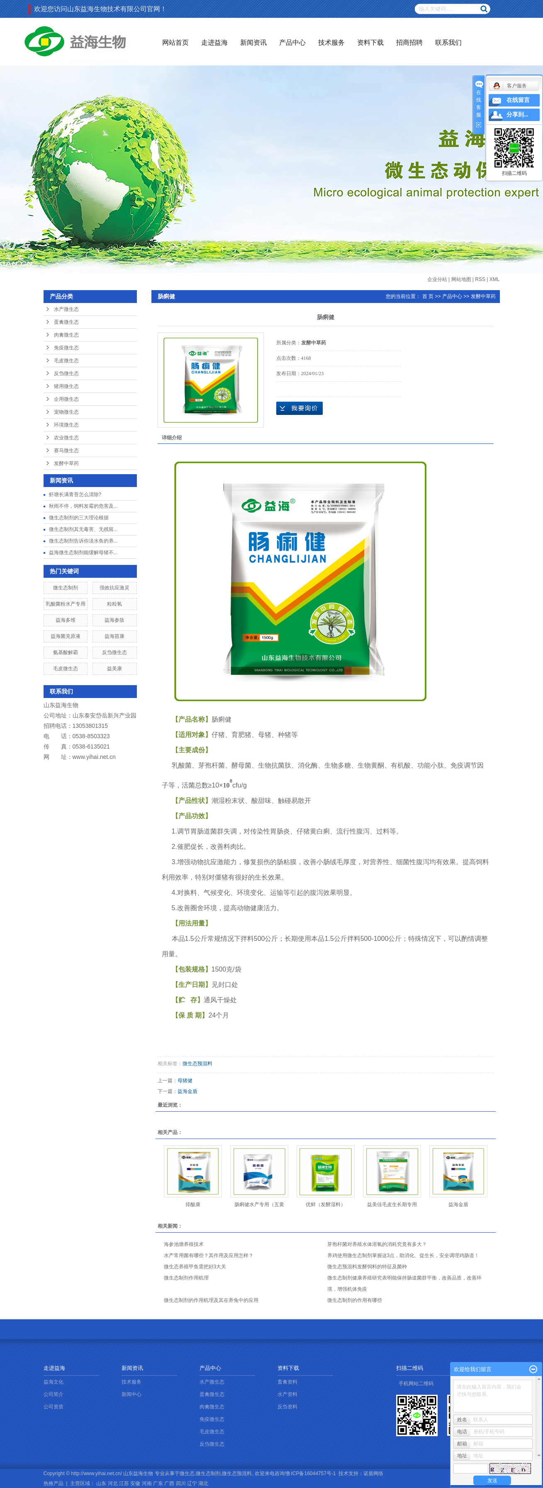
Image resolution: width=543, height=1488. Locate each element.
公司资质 (53, 1407)
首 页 (427, 296)
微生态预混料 (197, 1063)
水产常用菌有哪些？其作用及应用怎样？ (208, 1255)
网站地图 (461, 279)
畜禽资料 (287, 1382)
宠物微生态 (66, 412)
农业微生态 (66, 438)
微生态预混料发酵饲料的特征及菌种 (367, 1267)
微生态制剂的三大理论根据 (79, 518)
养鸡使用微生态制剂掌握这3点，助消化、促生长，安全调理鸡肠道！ (403, 1255)
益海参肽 (114, 620)
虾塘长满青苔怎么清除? (75, 494)
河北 (113, 1483)
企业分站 (437, 279)
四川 (181, 1483)
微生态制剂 (65, 588)
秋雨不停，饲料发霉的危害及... (83, 506)
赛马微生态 (66, 450)
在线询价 (299, 408)
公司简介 (53, 1394)
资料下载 (370, 42)
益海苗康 (114, 636)
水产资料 (287, 1394)
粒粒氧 (114, 604)
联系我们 (448, 42)
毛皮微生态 (66, 361)
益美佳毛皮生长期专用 (392, 1204)
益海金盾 (187, 1091)
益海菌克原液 (65, 636)
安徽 (135, 1483)
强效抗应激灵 (114, 588)
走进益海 (214, 42)
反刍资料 (287, 1407)
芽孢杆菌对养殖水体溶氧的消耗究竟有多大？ (377, 1244)
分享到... (517, 114)
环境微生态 (66, 425)
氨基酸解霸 (65, 652)
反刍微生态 (66, 373)
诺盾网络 (373, 1473)
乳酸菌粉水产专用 (65, 604)
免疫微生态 (66, 348)
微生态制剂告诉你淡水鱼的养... (83, 541)
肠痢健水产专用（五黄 (259, 1204)
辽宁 (192, 1483)
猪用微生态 (66, 386)
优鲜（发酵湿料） (326, 1204)
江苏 (124, 1483)
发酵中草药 (66, 463)
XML (494, 279)
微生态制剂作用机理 (186, 1278)
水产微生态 (66, 309)
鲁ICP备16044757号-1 (311, 1473)
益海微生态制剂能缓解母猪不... (83, 552)
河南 (147, 1483)
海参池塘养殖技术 (184, 1244)
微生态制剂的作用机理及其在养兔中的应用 (211, 1300)
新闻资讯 (253, 42)
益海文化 (53, 1382)
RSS (480, 279)
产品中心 (292, 42)
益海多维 (65, 620)
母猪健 (185, 1080)
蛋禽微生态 (66, 322)
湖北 (203, 1483)
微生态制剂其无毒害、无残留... (83, 529)
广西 (169, 1483)
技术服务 (331, 42)
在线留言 (518, 100)
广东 (158, 1483)
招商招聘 (409, 42)
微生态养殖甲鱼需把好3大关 (195, 1267)
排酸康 (192, 1204)
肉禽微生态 (66, 335)
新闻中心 (131, 1394)
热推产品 (53, 1483)
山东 (101, 1483)
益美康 (114, 668)
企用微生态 (66, 399)
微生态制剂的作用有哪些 (354, 1300)
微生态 (187, 1473)
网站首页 (175, 42)
